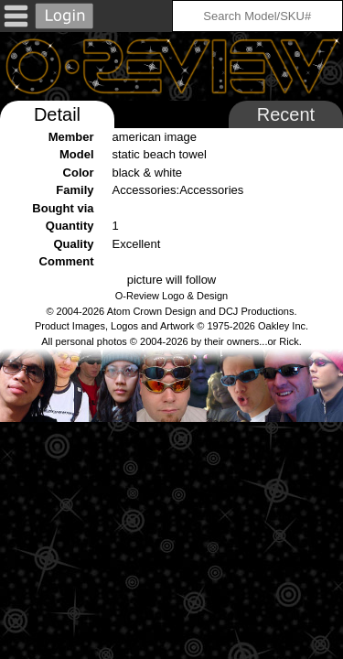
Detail (57, 114)
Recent (286, 114)
